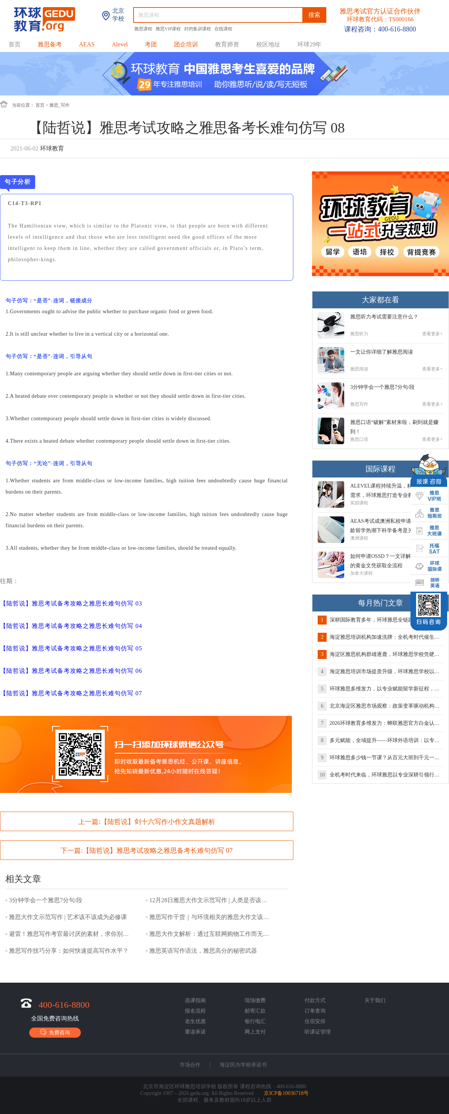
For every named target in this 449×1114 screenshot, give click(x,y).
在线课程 (223, 28)
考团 (151, 44)
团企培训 (186, 44)
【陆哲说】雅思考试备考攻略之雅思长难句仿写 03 (71, 603)
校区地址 (268, 44)
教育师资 (227, 44)
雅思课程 (143, 28)
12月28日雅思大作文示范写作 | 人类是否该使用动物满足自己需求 (211, 900)
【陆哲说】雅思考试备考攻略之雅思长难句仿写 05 (71, 648)
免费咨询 (55, 1032)
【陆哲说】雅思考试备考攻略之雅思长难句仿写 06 (71, 671)
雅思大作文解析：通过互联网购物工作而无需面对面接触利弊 (211, 934)
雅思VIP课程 (169, 28)
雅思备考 (50, 44)
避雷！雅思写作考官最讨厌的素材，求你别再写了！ (70, 934)
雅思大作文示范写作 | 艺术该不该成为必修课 (68, 917)
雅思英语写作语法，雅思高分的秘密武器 (203, 950)
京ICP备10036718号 (286, 1093)
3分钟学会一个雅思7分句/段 (45, 900)
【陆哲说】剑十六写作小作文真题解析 (158, 821)
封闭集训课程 (198, 28)
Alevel (120, 44)
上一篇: (146, 821)
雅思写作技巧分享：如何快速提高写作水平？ (69, 950)
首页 (15, 44)
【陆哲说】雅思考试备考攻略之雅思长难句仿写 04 (71, 626)
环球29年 (309, 44)
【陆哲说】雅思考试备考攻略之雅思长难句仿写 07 (71, 693)
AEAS (87, 44)
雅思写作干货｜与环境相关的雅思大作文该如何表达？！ (211, 917)
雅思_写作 (59, 105)
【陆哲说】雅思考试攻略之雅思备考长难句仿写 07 (158, 850)
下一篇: (147, 850)
